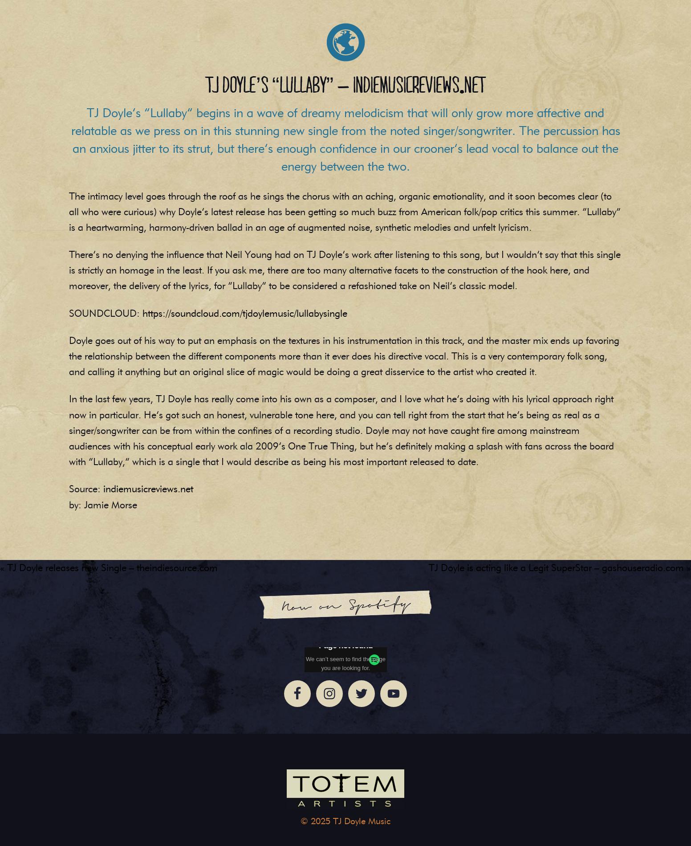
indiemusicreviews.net (148, 489)
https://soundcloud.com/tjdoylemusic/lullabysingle (244, 313)
